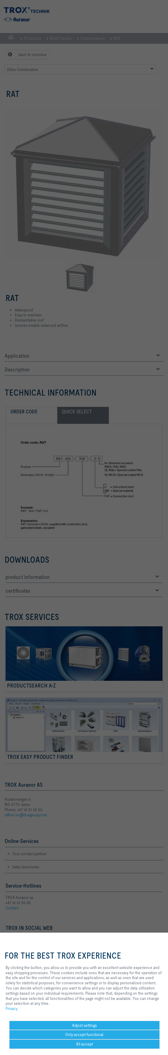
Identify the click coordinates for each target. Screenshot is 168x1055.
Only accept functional (84, 1034)
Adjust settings (84, 1025)
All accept (84, 1044)
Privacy (11, 1008)
